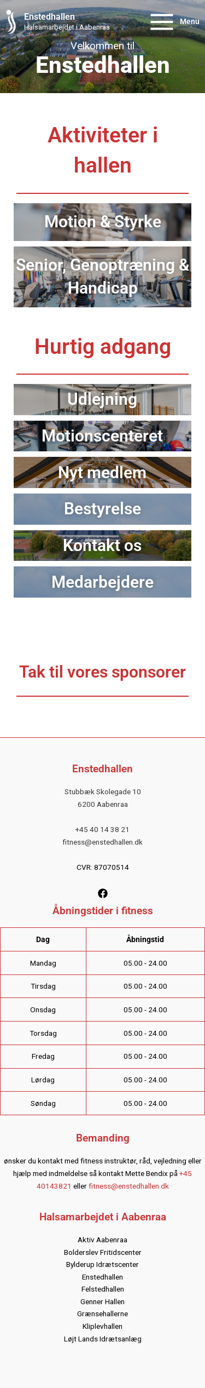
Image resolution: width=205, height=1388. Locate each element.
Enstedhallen (49, 17)
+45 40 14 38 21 (102, 829)
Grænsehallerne (102, 1313)
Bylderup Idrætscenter (102, 1264)
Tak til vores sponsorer (102, 671)
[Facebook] (103, 893)
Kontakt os (102, 545)
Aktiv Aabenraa (102, 1239)
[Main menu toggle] (173, 22)
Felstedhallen (102, 1288)
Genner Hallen (102, 1301)
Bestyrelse (102, 508)
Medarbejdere (102, 582)
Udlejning (102, 399)
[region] (102, 46)
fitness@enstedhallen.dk (102, 842)
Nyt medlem (102, 472)
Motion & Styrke (102, 221)
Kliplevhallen (102, 1326)
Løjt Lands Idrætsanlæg (103, 1338)
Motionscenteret (102, 435)
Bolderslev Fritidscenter (103, 1252)
